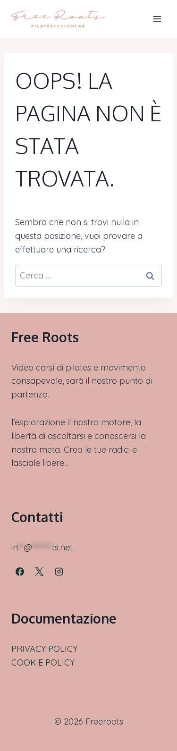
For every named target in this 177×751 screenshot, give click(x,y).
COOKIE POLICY (43, 662)
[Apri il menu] (157, 18)
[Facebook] (19, 571)
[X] (39, 571)
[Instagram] (59, 571)
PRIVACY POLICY (44, 648)
